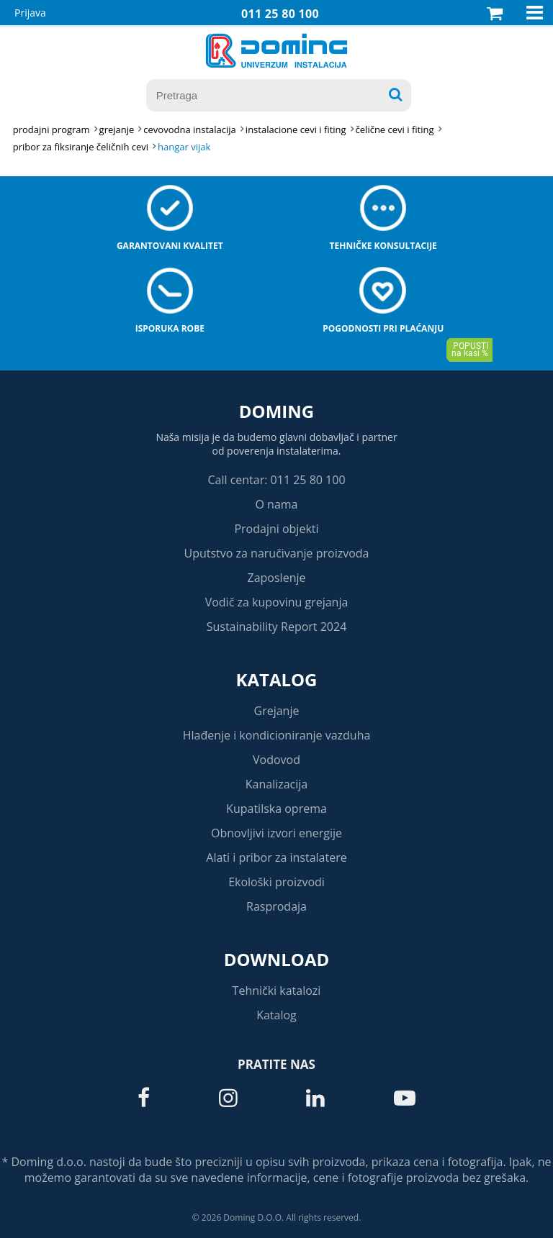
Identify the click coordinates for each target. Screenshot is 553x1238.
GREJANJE (117, 129)
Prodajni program (51, 129)
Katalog (277, 679)
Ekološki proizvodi (276, 882)
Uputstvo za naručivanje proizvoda (276, 553)
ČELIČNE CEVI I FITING (395, 129)
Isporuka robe (169, 328)
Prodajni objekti (276, 529)
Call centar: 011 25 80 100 (276, 480)
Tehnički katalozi (277, 990)
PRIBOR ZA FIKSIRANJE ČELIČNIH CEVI (80, 146)
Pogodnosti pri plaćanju (383, 328)
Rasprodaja (276, 906)
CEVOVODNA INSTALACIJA (189, 129)
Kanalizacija (277, 784)
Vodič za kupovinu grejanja (277, 602)
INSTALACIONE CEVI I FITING (296, 129)
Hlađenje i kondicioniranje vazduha (277, 735)
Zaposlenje (277, 578)
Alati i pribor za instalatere (276, 857)
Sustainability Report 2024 (277, 626)
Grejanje (277, 711)
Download (277, 959)
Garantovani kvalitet (170, 246)
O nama (276, 504)
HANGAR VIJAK (184, 146)
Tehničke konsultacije (383, 246)
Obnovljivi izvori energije (276, 833)
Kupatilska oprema (276, 808)
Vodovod (276, 760)
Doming (276, 411)
